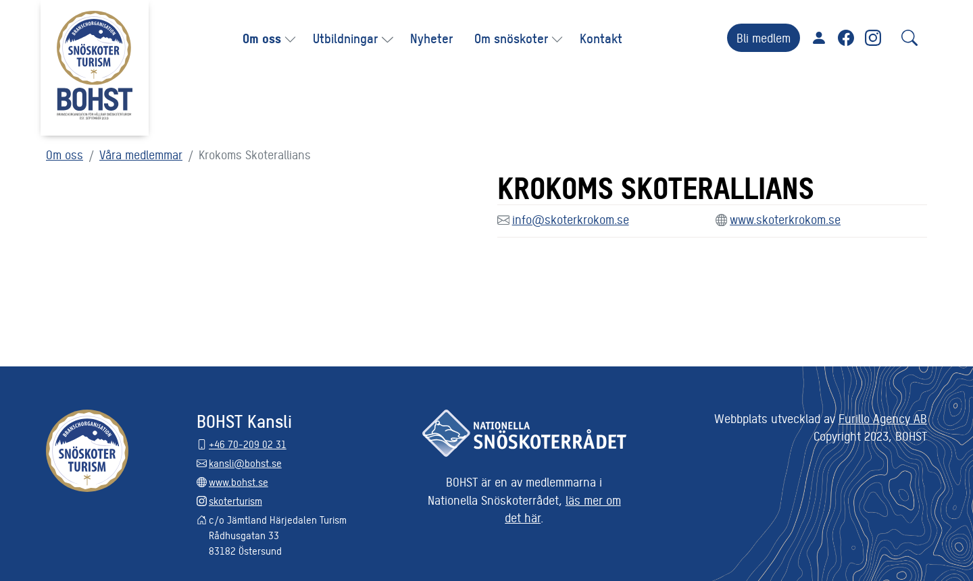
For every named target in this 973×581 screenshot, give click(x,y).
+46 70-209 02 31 (247, 444)
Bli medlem (764, 37)
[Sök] (909, 37)
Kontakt (601, 37)
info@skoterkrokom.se (570, 219)
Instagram (873, 38)
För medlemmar (819, 38)
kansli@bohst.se (245, 462)
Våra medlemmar (140, 154)
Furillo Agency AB (883, 418)
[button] (291, 38)
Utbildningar (345, 37)
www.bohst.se (238, 481)
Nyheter (431, 37)
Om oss (262, 37)
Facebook (846, 38)
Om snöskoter (511, 37)
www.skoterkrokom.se (785, 219)
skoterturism (235, 500)
